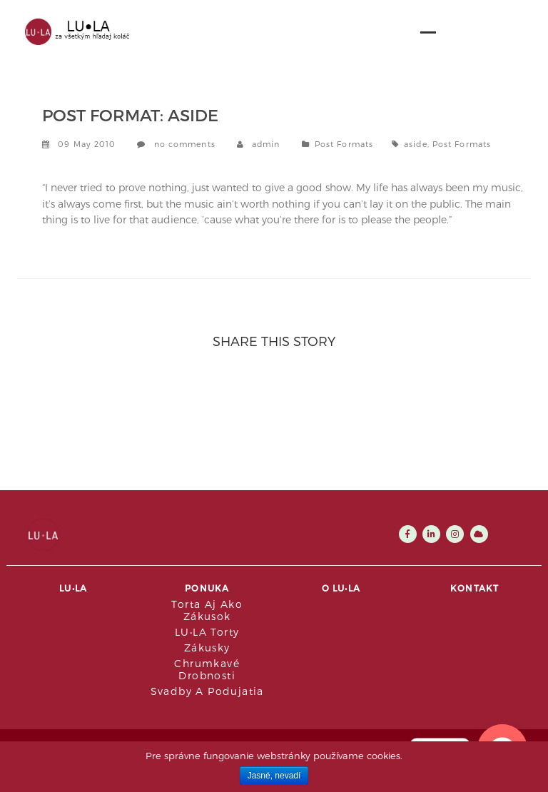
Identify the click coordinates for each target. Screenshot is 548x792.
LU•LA (73, 588)
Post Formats (344, 143)
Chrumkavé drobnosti (207, 669)
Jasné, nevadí (274, 776)
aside (415, 143)
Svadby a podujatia (207, 691)
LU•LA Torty (207, 632)
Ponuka (207, 588)
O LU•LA (341, 588)
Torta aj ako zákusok (207, 610)
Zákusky (207, 647)
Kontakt (474, 588)
